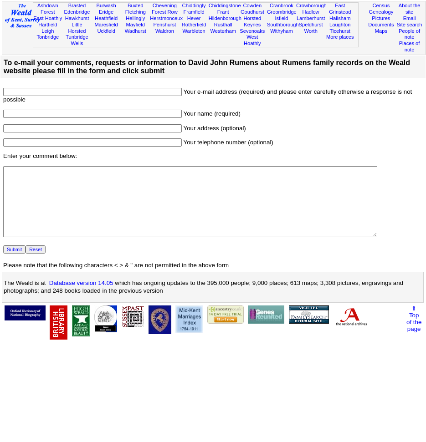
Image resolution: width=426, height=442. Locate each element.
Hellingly (135, 18)
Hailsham (339, 18)
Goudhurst (252, 12)
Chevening (165, 5)
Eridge (106, 12)
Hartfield (47, 24)
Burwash (106, 5)
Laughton (339, 24)
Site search (409, 24)
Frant (223, 12)
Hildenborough (225, 18)
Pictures (381, 18)
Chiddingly (194, 5)
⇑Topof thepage (413, 332)
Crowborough (311, 5)
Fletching (135, 12)
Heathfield (106, 18)
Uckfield (106, 31)
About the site (410, 9)
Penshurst (164, 24)
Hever (194, 18)
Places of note (409, 46)
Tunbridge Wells (77, 40)
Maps (381, 31)
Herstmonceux (166, 18)
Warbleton (193, 31)
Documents (381, 24)
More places (340, 37)
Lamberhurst (311, 18)
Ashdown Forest (47, 9)
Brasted (77, 5)
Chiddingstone (225, 5)
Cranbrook (281, 5)
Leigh (47, 31)
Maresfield (106, 24)
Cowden (252, 5)
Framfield (193, 12)
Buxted (136, 5)
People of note (409, 34)
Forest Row (165, 12)
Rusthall (223, 24)
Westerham (223, 31)
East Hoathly (47, 18)
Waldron (164, 31)
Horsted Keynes (252, 21)
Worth (310, 31)
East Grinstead (340, 9)
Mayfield (135, 24)
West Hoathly (252, 40)
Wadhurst (135, 31)
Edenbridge (77, 12)
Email (409, 18)
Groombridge (282, 12)
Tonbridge (47, 37)
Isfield (281, 18)
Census (381, 5)
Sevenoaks (252, 31)
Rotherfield (194, 24)
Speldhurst (311, 24)
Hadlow (311, 12)
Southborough (283, 24)
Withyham (281, 31)
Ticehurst (340, 31)
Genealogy (381, 12)
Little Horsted (77, 28)
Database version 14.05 (81, 296)
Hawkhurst (77, 18)
